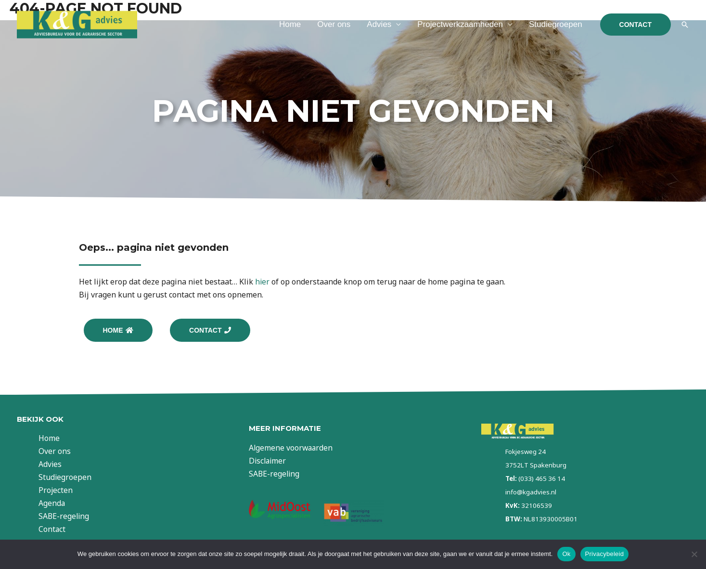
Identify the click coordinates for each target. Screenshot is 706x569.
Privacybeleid (604, 553)
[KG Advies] (77, 23)
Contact (54, 530)
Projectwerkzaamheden (460, 24)
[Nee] (694, 554)
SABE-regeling (67, 516)
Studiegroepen (555, 24)
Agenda (54, 503)
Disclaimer (268, 461)
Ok (566, 553)
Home (290, 24)
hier (262, 281)
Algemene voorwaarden (291, 448)
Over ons (333, 24)
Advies (379, 24)
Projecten (58, 490)
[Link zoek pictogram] (684, 24)
